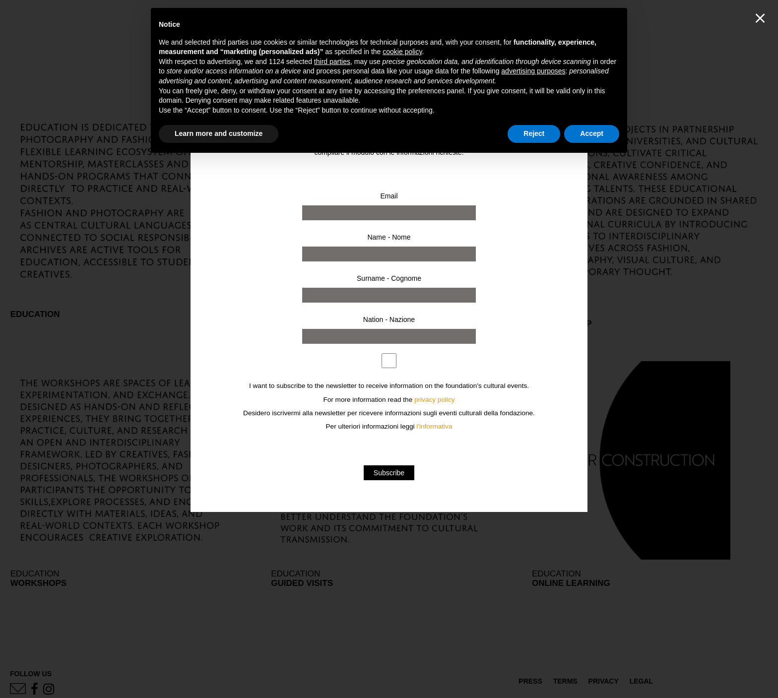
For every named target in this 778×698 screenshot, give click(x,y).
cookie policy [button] (402, 52)
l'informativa (434, 426)
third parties (332, 61)
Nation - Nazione (389, 319)
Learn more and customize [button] (218, 133)
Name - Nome (388, 237)
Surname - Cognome (389, 278)
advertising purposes (533, 71)
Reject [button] (533, 133)
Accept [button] (591, 133)
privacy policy (434, 399)
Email (388, 196)
